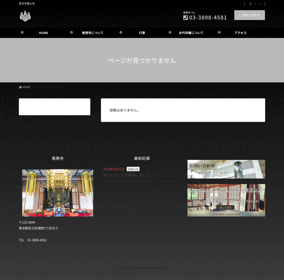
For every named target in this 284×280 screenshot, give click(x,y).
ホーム (255, 3)
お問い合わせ (249, 15)
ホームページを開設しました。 (128, 175)
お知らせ (133, 170)
